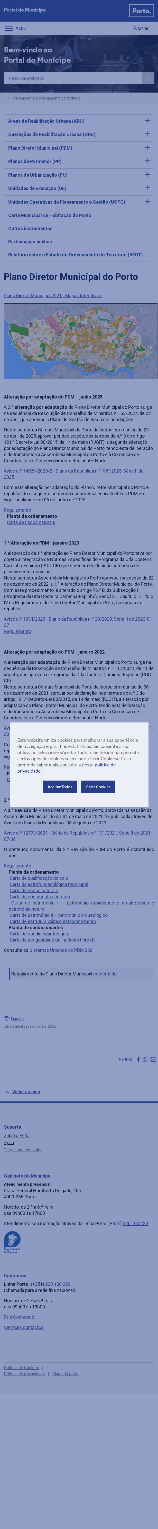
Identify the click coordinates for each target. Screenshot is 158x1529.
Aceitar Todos (60, 786)
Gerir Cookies (98, 786)
